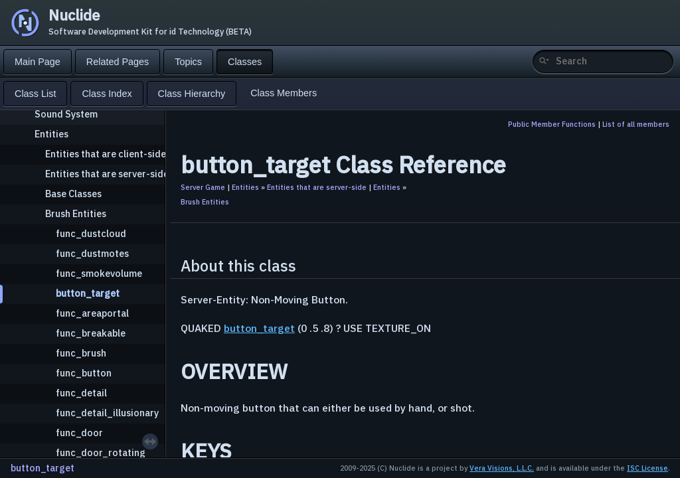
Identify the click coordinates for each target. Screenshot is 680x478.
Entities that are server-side (107, 173)
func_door (79, 432)
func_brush (81, 353)
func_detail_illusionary (107, 412)
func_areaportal (92, 313)
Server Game (203, 187)
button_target (88, 293)
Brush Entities (75, 213)
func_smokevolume (99, 273)
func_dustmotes (92, 253)
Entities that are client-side (105, 153)
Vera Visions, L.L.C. (501, 468)
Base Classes (73, 193)
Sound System (66, 114)
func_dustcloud (91, 233)
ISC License (647, 468)
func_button (84, 372)
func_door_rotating (100, 452)
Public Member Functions (552, 124)
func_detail (81, 392)
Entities (51, 133)
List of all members (635, 124)
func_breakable (91, 333)
